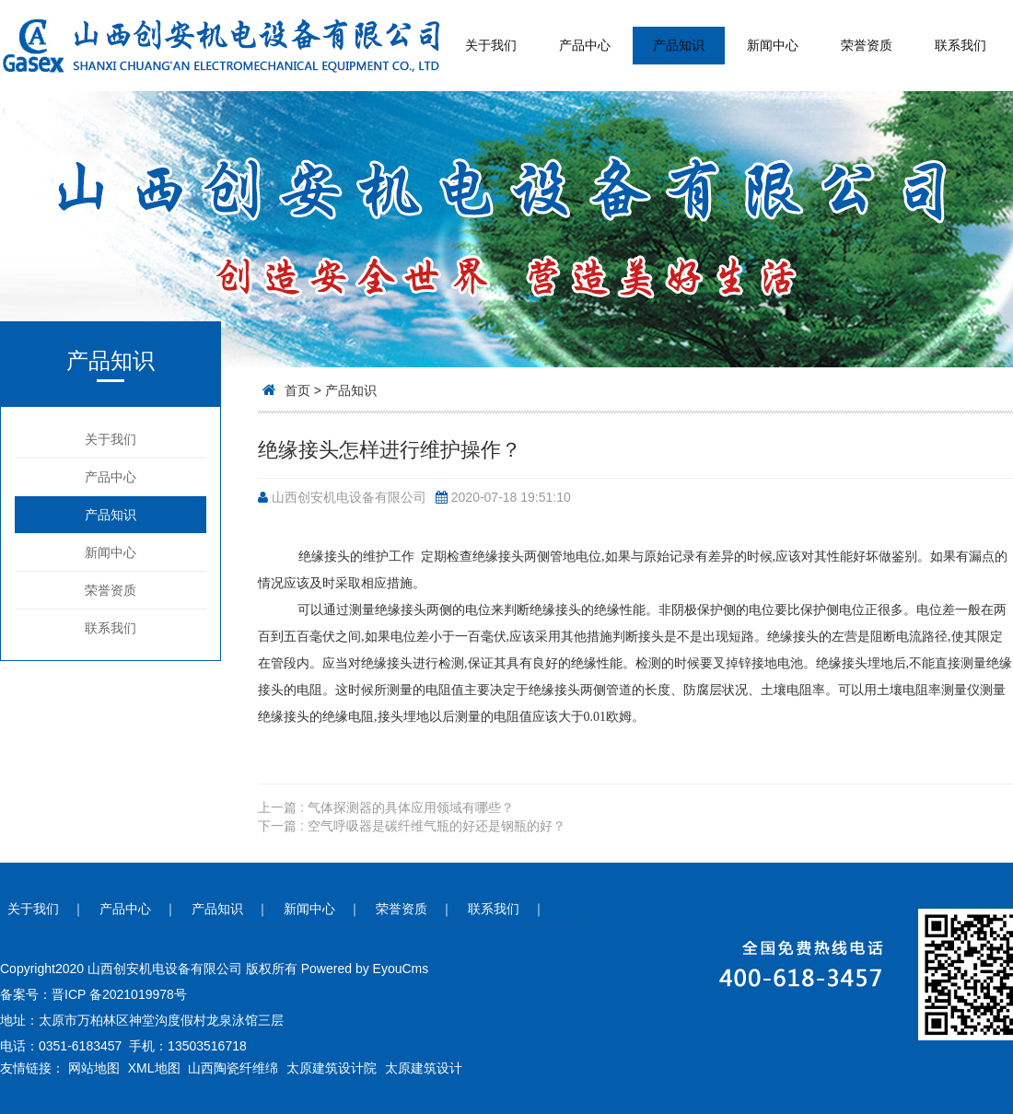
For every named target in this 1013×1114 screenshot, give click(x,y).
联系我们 (960, 45)
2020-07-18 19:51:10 (511, 497)
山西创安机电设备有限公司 (349, 497)
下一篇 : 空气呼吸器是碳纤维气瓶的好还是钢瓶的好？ (411, 825)
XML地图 (154, 1068)
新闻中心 (772, 45)
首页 (297, 390)
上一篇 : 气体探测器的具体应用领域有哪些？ (386, 807)
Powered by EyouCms (362, 968)
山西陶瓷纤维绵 (233, 1068)
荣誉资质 (866, 45)
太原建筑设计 (423, 1068)
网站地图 (94, 1068)
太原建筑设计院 (331, 1068)
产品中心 (585, 45)
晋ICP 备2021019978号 (119, 994)
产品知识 (678, 45)
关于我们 (491, 45)
